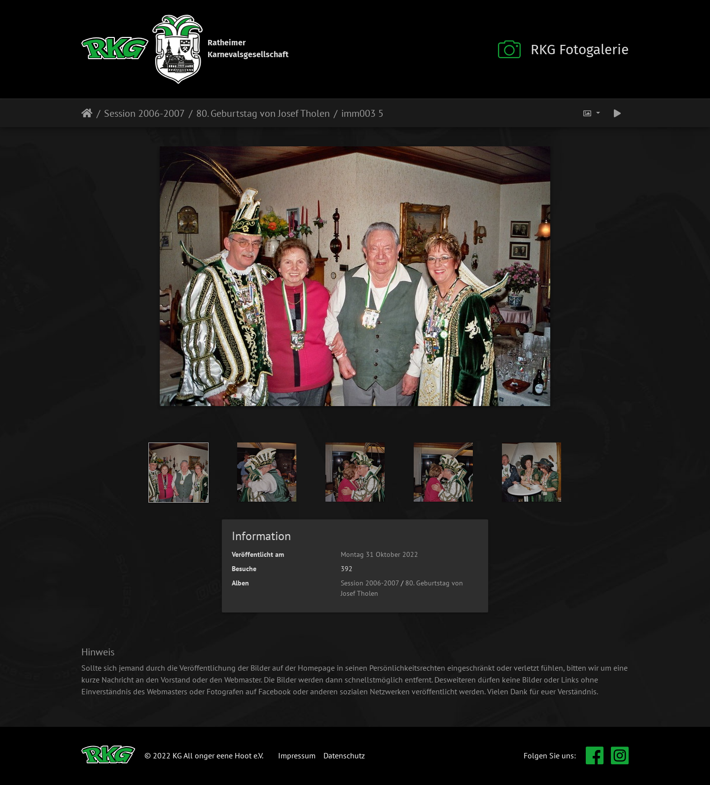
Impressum (297, 755)
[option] (179, 473)
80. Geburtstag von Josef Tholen (263, 113)
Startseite (87, 113)
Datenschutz (344, 755)
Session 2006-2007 (144, 113)
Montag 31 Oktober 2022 (379, 554)
